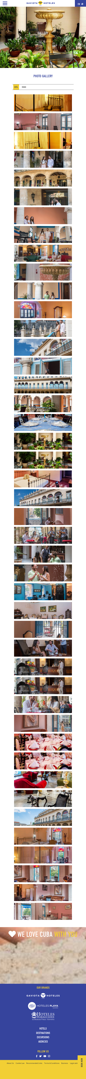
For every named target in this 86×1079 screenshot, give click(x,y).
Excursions (43, 1037)
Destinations (43, 1033)
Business (64, 1063)
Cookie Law (20, 1063)
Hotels (43, 1028)
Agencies (43, 1041)
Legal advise (74, 1063)
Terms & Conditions (51, 1063)
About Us (10, 1063)
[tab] (16, 87)
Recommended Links (34, 1063)
